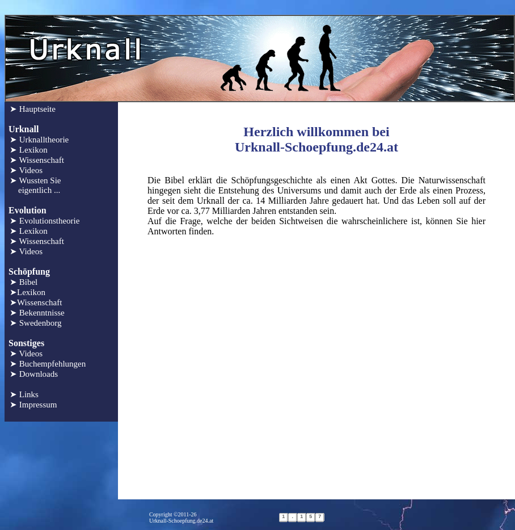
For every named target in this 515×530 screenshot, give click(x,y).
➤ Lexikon (29, 149)
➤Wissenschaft (36, 302)
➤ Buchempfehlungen (48, 363)
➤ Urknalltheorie (39, 139)
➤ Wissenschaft (37, 160)
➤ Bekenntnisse (37, 312)
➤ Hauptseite (33, 108)
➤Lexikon (27, 292)
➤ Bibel (23, 282)
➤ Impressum (33, 404)
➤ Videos (26, 170)
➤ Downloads (34, 373)
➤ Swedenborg (35, 322)
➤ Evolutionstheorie (44, 220)
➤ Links (24, 394)
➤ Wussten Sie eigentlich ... (35, 185)
